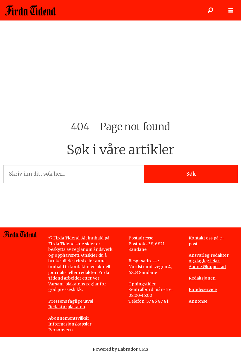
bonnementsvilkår (70, 318)
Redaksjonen (202, 278)
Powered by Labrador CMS (120, 349)
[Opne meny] (231, 10)
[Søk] (210, 10)
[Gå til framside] (30, 10)
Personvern (60, 330)
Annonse (198, 301)
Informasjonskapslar (70, 324)
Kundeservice (203, 289)
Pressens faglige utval (70, 301)
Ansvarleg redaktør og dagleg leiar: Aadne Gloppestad (209, 261)
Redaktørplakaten (66, 306)
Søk (191, 174)
